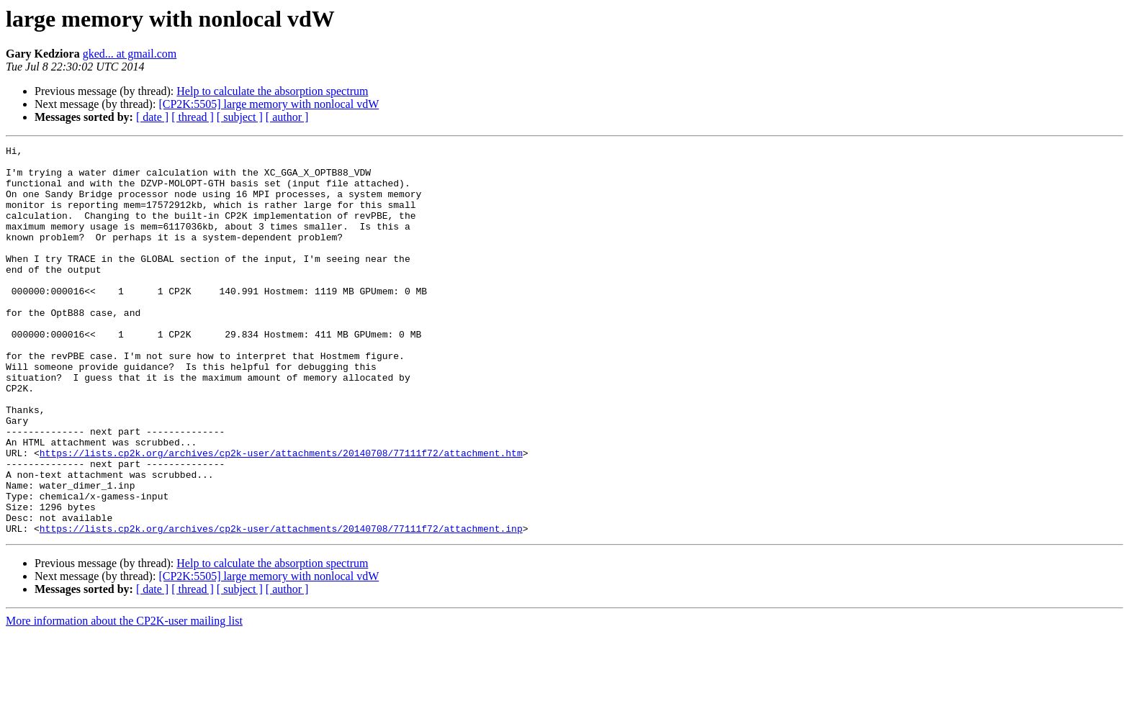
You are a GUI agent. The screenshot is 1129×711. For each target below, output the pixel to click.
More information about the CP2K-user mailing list (124, 698)
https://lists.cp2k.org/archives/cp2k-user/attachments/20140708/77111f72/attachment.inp (281, 605)
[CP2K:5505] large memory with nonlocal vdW (268, 104)
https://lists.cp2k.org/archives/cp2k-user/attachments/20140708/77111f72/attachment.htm (281, 515)
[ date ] (152, 117)
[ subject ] (240, 117)
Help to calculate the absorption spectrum (272, 91)
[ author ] (287, 117)
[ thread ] (192, 117)
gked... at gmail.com (130, 53)
